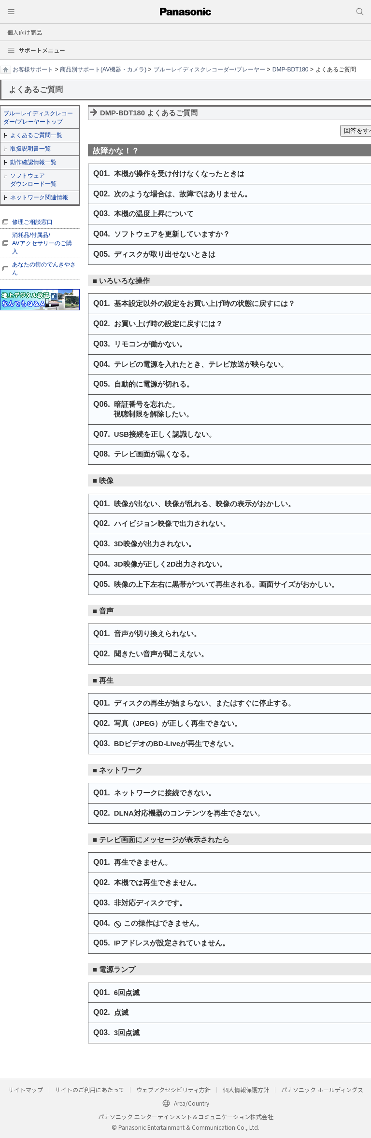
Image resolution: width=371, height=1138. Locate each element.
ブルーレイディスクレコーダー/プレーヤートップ (38, 117)
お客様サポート (33, 69)
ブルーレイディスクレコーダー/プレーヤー (209, 69)
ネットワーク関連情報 (39, 197)
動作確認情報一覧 (33, 162)
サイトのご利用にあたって (89, 1089)
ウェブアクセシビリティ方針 (173, 1089)
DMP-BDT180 (290, 69)
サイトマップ (25, 1089)
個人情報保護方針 (246, 1089)
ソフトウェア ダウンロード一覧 (33, 179)
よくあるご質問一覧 (36, 135)
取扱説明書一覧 (30, 148)
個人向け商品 (24, 32)
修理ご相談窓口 (32, 222)
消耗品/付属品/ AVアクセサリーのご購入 (42, 243)
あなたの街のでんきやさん (44, 268)
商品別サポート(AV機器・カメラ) (103, 69)
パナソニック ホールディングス (322, 1089)
